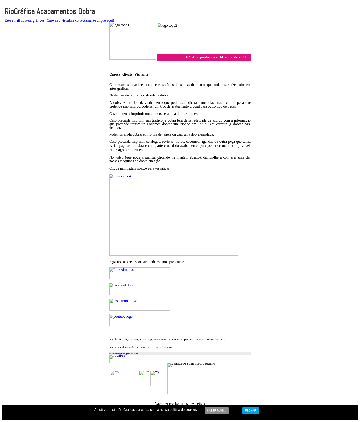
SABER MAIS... (216, 410)
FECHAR (250, 410)
